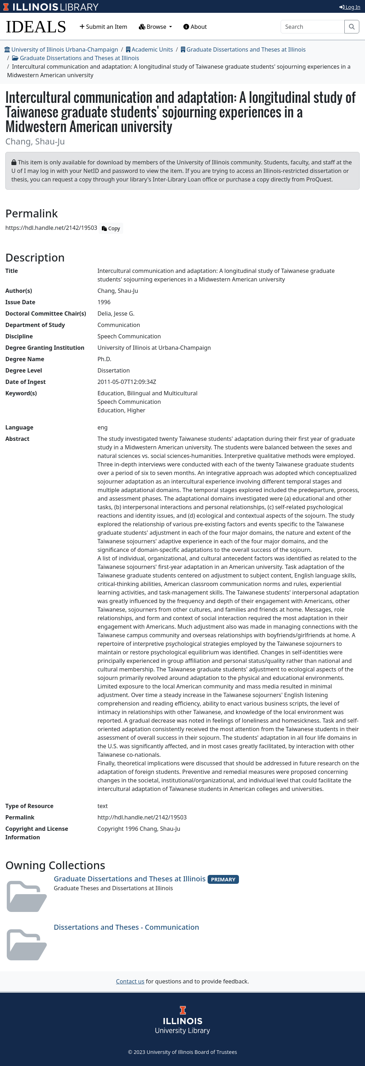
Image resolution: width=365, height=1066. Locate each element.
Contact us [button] (130, 981)
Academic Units (149, 49)
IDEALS (36, 26)
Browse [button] (153, 27)
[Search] (313, 26)
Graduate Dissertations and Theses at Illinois (243, 49)
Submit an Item (103, 27)
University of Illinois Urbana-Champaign (61, 49)
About (195, 27)
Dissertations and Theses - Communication (126, 927)
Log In (349, 7)
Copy (111, 228)
